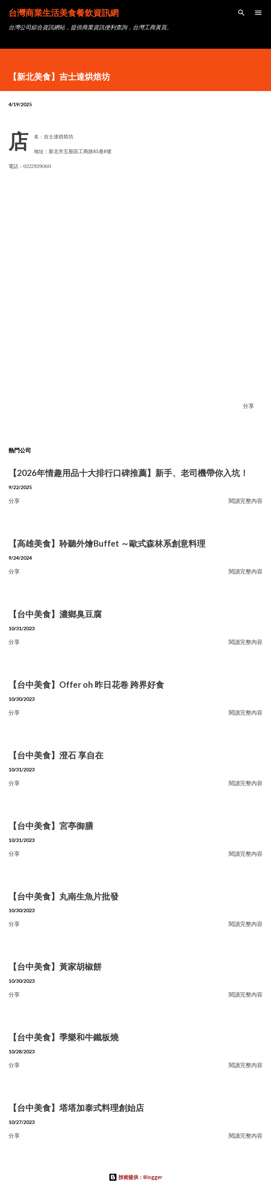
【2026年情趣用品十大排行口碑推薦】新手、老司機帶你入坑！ (128, 473)
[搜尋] (241, 12)
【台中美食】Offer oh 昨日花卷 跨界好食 (86, 684)
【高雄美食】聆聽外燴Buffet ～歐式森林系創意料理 (106, 543)
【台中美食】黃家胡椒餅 (55, 966)
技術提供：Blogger (135, 1177)
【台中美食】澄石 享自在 (55, 755)
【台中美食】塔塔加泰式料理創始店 (76, 1107)
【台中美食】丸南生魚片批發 (63, 896)
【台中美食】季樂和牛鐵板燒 (63, 1037)
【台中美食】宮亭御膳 (50, 825)
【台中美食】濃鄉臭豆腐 (55, 614)
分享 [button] (248, 405)
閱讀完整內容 (246, 500)
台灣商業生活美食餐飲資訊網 (63, 12)
